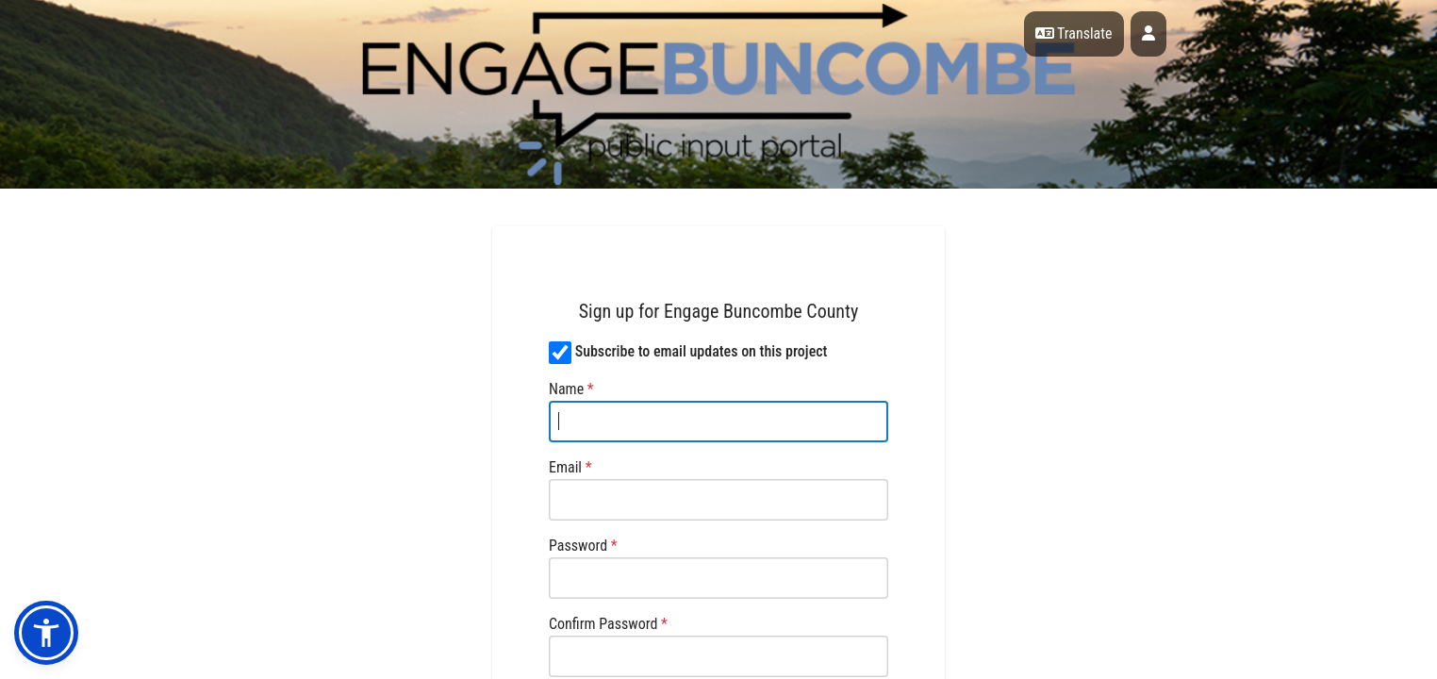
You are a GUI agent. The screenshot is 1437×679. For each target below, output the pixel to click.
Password (583, 546)
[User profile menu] (1148, 34)
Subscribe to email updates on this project (701, 351)
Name (571, 389)
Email (570, 467)
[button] (46, 632)
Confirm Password (608, 624)
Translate (1074, 33)
